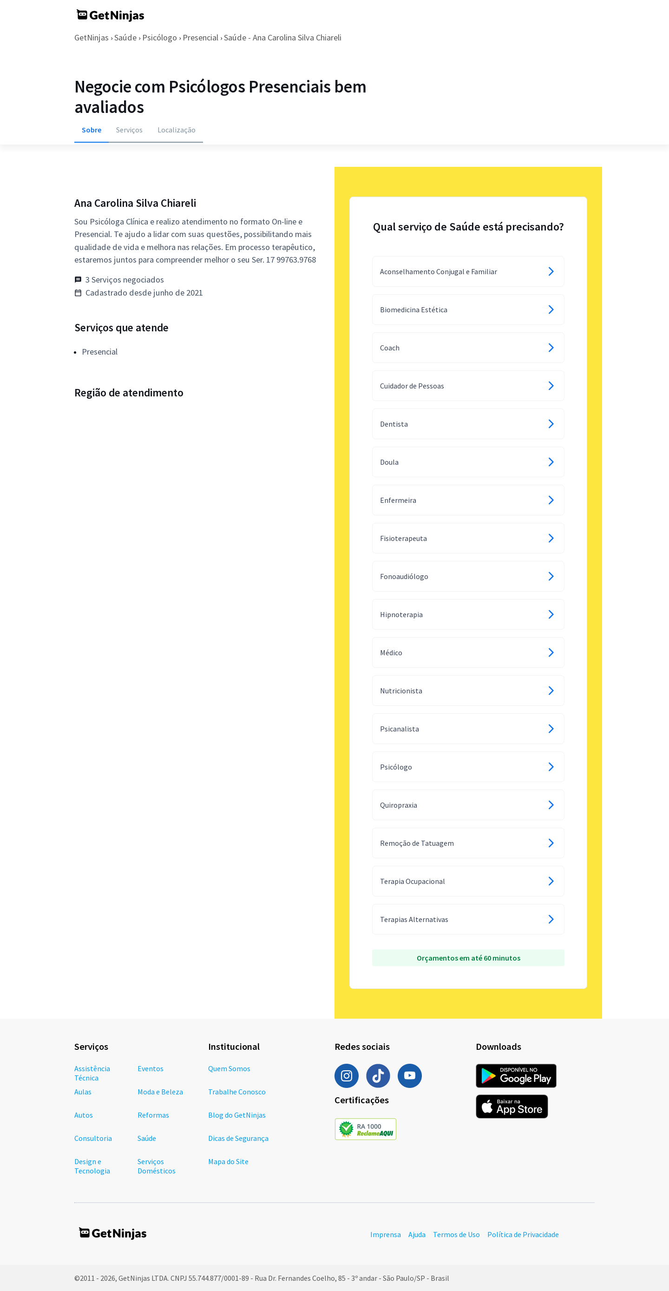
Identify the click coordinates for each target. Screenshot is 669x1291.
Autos (83, 1115)
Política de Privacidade (523, 1234)
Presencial (200, 37)
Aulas (83, 1091)
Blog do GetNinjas (237, 1115)
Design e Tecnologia (92, 1166)
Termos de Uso (456, 1234)
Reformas (153, 1115)
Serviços (129, 129)
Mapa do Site (228, 1161)
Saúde (125, 37)
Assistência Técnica (92, 1073)
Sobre (91, 129)
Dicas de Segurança (238, 1138)
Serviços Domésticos (157, 1166)
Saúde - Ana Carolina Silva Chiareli (282, 37)
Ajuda (417, 1234)
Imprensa (385, 1234)
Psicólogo (159, 37)
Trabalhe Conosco (237, 1091)
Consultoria (93, 1138)
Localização (176, 129)
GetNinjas (91, 37)
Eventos (151, 1068)
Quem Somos (229, 1068)
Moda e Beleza (160, 1091)
